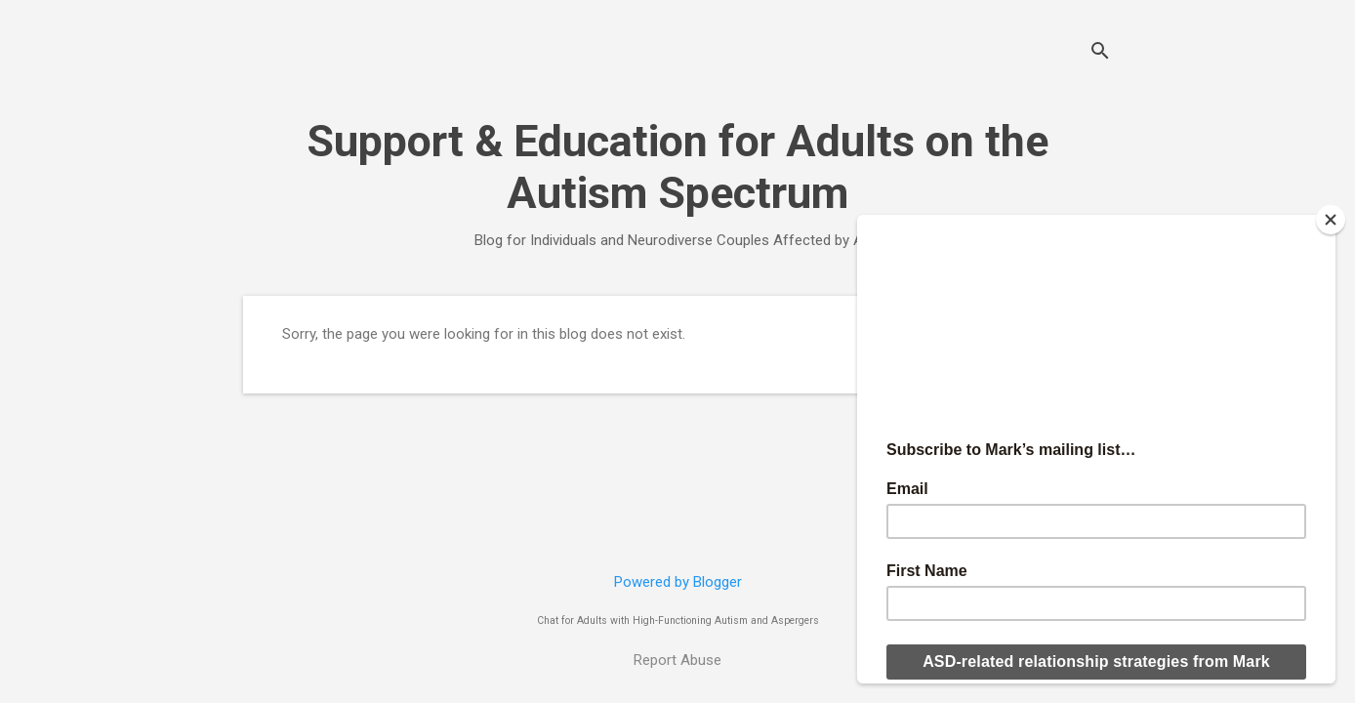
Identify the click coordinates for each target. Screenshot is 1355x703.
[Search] (1100, 53)
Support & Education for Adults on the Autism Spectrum (677, 167)
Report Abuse (677, 660)
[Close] (1330, 219)
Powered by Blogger (678, 582)
